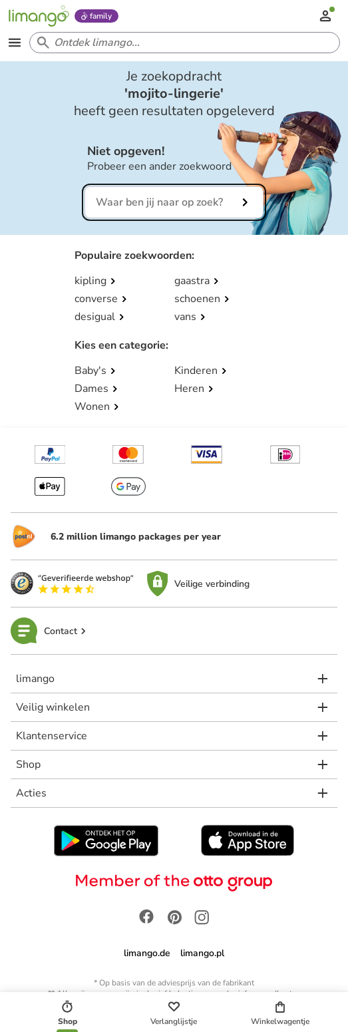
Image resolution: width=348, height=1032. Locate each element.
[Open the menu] (14, 43)
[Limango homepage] (38, 16)
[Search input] (182, 43)
